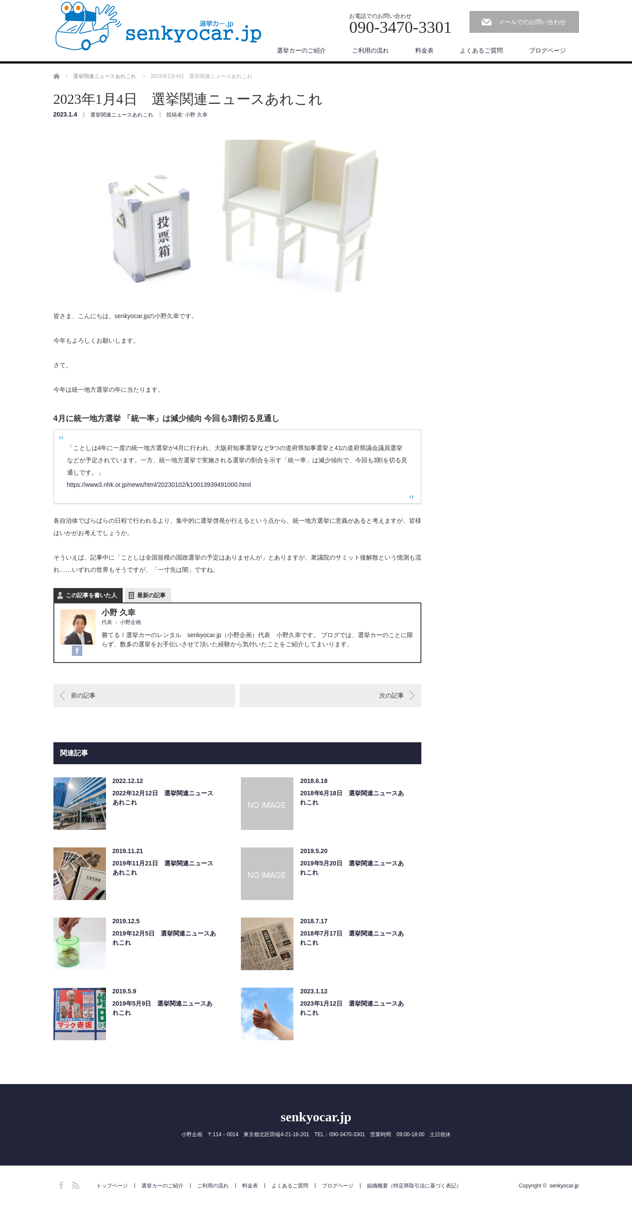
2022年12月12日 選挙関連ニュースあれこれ (163, 798)
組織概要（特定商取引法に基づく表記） (414, 1185)
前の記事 (83, 695)
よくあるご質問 (481, 50)
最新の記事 (151, 595)
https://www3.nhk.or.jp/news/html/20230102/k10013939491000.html (159, 484)
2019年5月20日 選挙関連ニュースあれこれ (352, 868)
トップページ (112, 1185)
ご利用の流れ (370, 50)
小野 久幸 (196, 115)
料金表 (424, 50)
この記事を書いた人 (91, 595)
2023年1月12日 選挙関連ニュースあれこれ (352, 1008)
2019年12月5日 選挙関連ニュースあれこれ (164, 938)
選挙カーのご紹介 (301, 50)
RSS (74, 1184)
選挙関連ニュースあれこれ (121, 115)
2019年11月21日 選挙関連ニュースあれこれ (163, 868)
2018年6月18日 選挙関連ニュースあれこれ (352, 798)
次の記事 (391, 695)
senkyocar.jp (316, 1116)
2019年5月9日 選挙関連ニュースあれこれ (163, 1008)
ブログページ (547, 50)
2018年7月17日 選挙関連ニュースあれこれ (352, 938)
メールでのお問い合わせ (532, 21)
